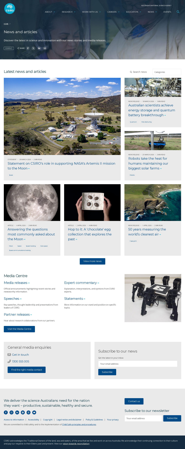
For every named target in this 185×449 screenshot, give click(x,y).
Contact (8, 48)
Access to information (14, 419)
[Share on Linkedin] (39, 48)
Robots (132, 175)
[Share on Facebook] (28, 48)
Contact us (134, 401)
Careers (113, 12)
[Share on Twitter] (33, 48)
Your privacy (112, 419)
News (152, 12)
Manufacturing (146, 122)
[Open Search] (178, 12)
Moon (11, 246)
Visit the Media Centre (19, 329)
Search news (138, 72)
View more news (92, 261)
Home (6, 24)
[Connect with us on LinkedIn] (17, 412)
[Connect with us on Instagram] (11, 412)
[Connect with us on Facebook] (6, 412)
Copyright (47, 419)
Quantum (133, 122)
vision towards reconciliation (76, 443)
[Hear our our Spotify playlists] (23, 412)
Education (133, 12)
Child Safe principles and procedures (79, 424)
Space (11, 175)
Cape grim (133, 241)
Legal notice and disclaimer (69, 419)
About (50, 12)
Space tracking (31, 246)
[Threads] (28, 412)
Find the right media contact (26, 369)
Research (69, 12)
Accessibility (33, 419)
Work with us (91, 12)
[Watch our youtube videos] (34, 412)
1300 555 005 (20, 361)
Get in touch (20, 354)
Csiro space (43, 246)
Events (167, 12)
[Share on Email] (45, 48)
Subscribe (107, 372)
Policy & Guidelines (94, 419)
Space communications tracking (20, 250)
